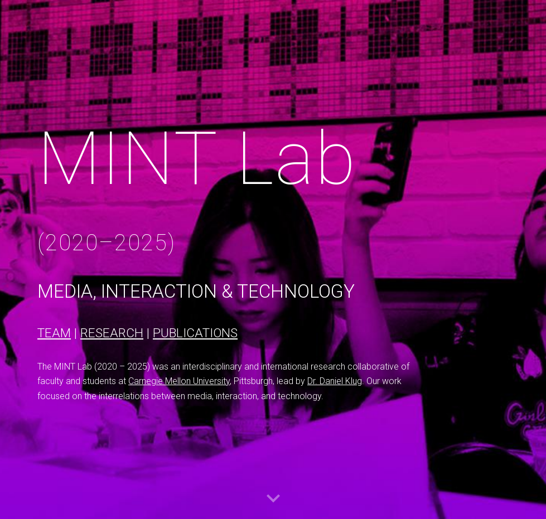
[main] (232, 187)
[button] (273, 499)
